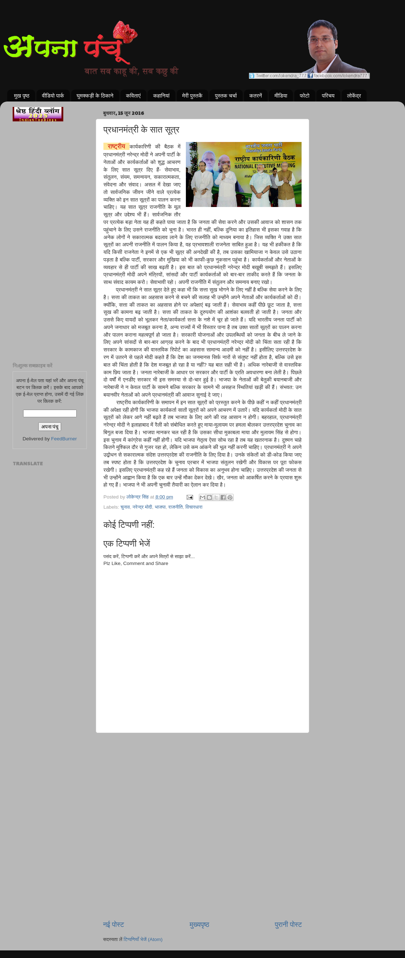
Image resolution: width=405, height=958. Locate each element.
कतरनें (256, 95)
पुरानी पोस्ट (288, 924)
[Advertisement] (202, 769)
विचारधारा (194, 507)
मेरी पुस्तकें (192, 95)
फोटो (304, 95)
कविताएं (133, 95)
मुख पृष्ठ (22, 95)
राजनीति (176, 507)
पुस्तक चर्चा (225, 95)
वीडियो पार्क (53, 95)
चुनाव (125, 507)
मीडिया (280, 95)
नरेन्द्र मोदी (142, 507)
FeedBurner (64, 438)
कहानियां (161, 95)
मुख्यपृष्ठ (199, 924)
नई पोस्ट (113, 924)
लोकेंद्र (354, 95)
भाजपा (160, 507)
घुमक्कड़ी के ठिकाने (95, 95)
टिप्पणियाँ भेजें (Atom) (143, 939)
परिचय (328, 95)
